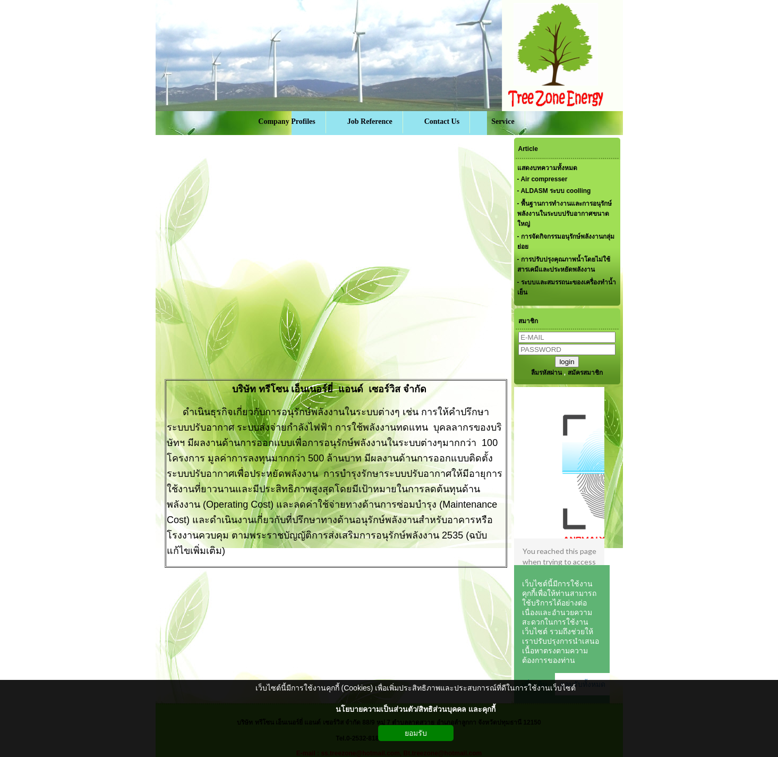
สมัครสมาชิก (585, 372)
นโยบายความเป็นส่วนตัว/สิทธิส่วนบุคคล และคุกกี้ (416, 709)
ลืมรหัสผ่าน (546, 372)
